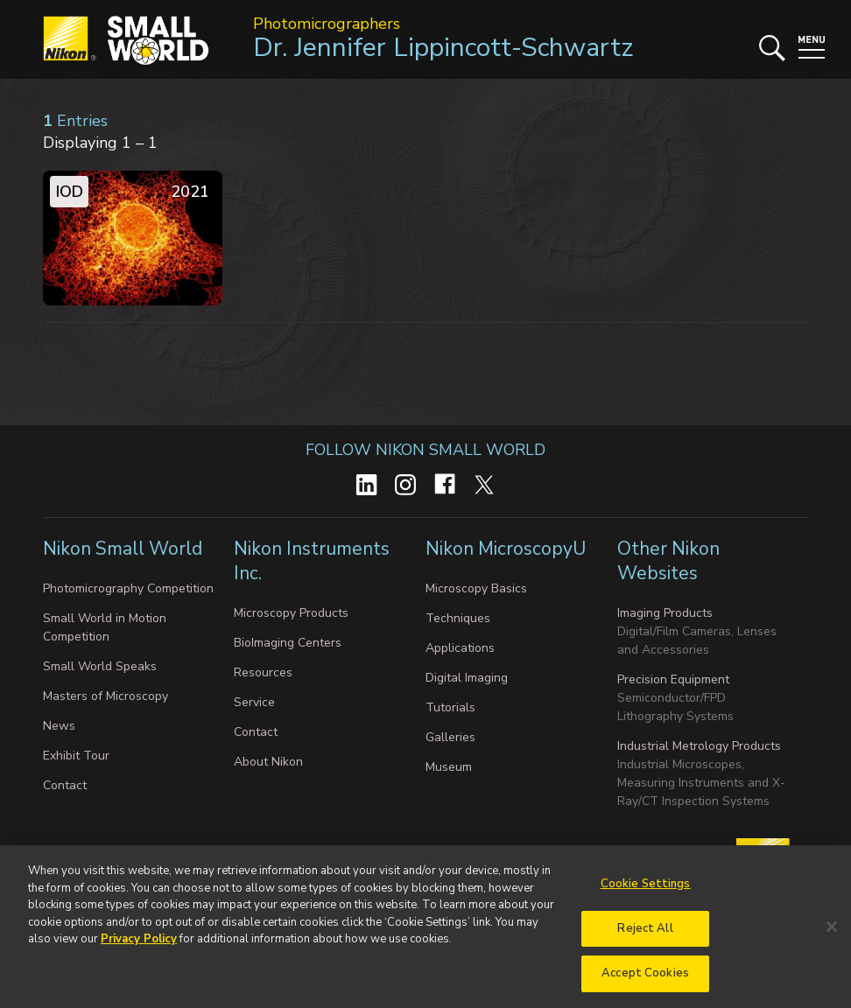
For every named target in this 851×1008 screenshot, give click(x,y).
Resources (263, 672)
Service (254, 702)
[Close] (831, 933)
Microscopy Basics (476, 588)
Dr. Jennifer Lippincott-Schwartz (443, 48)
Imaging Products (665, 613)
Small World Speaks (100, 666)
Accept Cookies (645, 981)
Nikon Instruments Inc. (312, 560)
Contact (65, 785)
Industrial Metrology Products (699, 746)
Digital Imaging (467, 677)
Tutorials (450, 707)
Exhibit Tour (76, 755)
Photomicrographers (326, 23)
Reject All (644, 935)
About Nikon (268, 761)
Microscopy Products (291, 613)
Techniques (458, 618)
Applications (460, 648)
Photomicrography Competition (128, 588)
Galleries (450, 737)
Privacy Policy (139, 947)
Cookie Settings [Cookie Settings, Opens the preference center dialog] (646, 892)
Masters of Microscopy (105, 696)
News (59, 726)
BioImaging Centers (287, 642)
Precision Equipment (673, 679)
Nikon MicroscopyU (506, 548)
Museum (449, 767)
